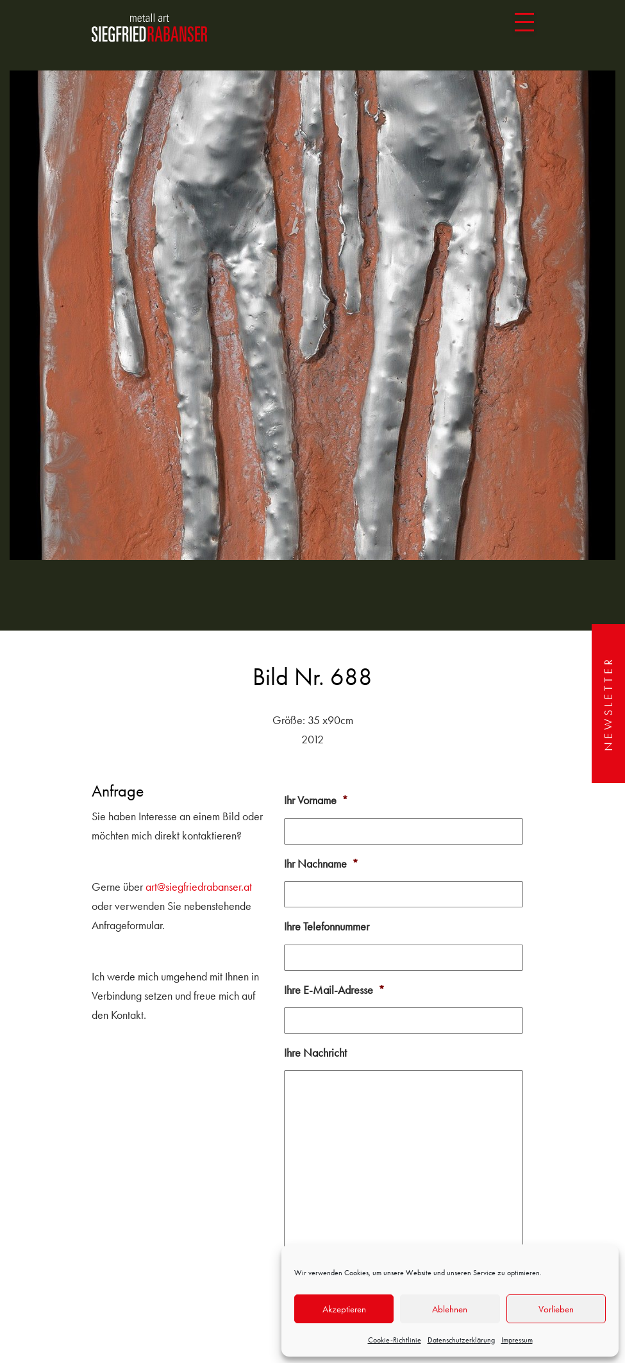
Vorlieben (556, 1309)
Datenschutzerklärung (461, 1340)
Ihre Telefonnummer (326, 926)
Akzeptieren (344, 1309)
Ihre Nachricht (315, 1052)
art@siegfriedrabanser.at (199, 886)
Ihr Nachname (321, 863)
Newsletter (608, 703)
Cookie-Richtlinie (394, 1340)
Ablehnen (449, 1309)
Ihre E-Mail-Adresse (334, 989)
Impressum (517, 1340)
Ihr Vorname (316, 800)
